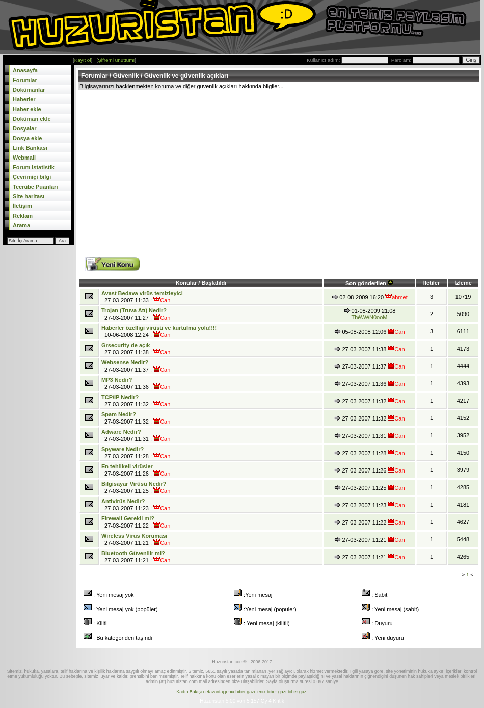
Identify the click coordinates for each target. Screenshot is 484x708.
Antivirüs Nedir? (123, 501)
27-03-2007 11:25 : (135, 487)
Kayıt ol (82, 60)
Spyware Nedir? (122, 449)
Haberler (24, 99)
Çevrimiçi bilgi (32, 177)
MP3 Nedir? (116, 380)
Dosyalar (24, 128)
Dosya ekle (27, 138)
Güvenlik (126, 76)
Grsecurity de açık (125, 345)
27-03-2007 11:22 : (135, 522)
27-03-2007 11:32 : (135, 400)
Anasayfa (25, 70)
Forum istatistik (34, 167)
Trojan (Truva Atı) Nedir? (134, 310)
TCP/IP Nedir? (120, 397)
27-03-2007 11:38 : (135, 348)
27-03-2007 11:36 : (135, 383)
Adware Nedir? (121, 432)
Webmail (24, 157)
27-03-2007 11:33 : (142, 296)
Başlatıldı (213, 283)
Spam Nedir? (118, 414)
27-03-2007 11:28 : (135, 452)
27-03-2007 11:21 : (135, 539)
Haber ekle (27, 109)
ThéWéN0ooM (370, 317)
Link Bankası (30, 148)
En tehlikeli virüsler (127, 466)
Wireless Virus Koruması (134, 536)
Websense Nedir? (124, 362)
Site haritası (28, 196)
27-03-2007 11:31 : (135, 435)
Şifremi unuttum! (116, 60)
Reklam (23, 216)
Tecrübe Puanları (35, 186)
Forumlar (25, 80)
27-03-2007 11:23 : (135, 504)
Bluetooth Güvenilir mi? (133, 553)
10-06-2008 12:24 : (159, 331)
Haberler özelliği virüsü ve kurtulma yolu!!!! (159, 328)
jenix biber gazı (240, 691)
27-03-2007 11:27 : (135, 314)
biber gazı (298, 691)
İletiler (431, 283)
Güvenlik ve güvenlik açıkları (186, 76)
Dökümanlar (29, 90)
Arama (21, 225)
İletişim (22, 206)
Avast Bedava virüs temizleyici (142, 293)
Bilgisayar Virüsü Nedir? (134, 484)
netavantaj (213, 691)
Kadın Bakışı (189, 691)
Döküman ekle (32, 119)
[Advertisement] (184, 166)
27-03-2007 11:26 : (135, 470)
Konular (187, 283)
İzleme (463, 283)
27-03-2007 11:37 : (135, 366)
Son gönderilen (369, 283)
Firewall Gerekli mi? (127, 518)
